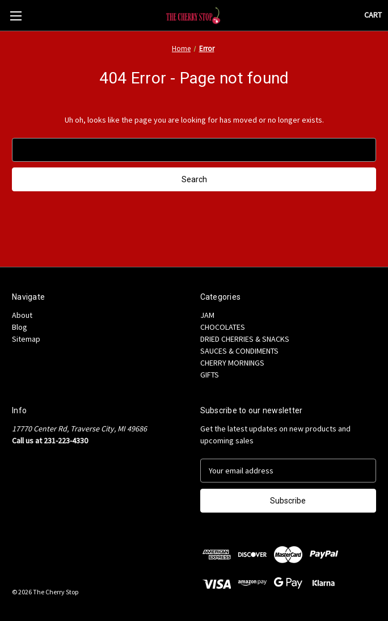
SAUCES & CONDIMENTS (239, 351)
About (22, 315)
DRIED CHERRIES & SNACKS (244, 339)
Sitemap (26, 339)
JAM (207, 315)
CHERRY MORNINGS (232, 363)
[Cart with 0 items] (373, 15)
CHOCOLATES (222, 327)
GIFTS (209, 375)
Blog (19, 327)
